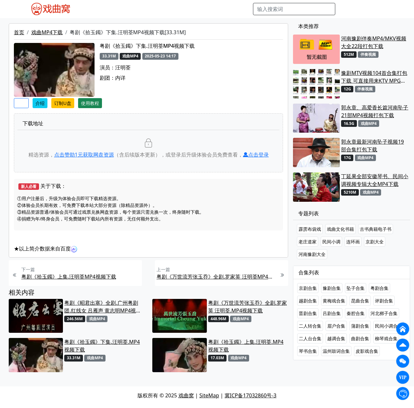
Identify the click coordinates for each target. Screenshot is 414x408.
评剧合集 (384, 301)
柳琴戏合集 (386, 338)
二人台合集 (310, 338)
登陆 (383, 9)
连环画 (353, 242)
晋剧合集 (308, 313)
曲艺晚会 (160, 9)
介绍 (40, 103)
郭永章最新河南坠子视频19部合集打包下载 (372, 145)
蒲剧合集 (360, 326)
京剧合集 (308, 288)
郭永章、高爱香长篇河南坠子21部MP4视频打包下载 (374, 111)
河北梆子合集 (384, 313)
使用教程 (90, 103)
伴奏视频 (210, 9)
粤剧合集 (379, 288)
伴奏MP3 (185, 9)
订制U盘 (62, 103)
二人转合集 (310, 326)
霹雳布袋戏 (309, 229)
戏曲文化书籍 (340, 229)
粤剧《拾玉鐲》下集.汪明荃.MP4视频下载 (102, 345)
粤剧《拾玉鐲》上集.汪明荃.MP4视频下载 (246, 345)
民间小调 (331, 242)
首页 (19, 32)
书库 (230, 9)
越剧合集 (308, 301)
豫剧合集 (332, 288)
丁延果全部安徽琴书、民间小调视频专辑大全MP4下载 (374, 180)
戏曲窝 (186, 395)
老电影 (138, 9)
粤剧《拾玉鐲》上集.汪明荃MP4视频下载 (68, 276)
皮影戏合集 (367, 351)
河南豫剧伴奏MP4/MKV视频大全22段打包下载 (373, 42)
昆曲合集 (360, 301)
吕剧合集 (332, 313)
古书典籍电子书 (375, 229)
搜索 (345, 9)
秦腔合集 (356, 313)
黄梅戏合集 (334, 301)
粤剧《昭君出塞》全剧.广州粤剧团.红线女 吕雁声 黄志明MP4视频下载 (102, 306)
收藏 (21, 103)
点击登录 (256, 154)
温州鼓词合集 (336, 351)
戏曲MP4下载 (47, 32)
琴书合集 (308, 351)
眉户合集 (336, 326)
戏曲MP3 (116, 9)
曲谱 (244, 9)
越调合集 (336, 338)
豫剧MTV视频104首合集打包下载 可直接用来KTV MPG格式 (374, 77)
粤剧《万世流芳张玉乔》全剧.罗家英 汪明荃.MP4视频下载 (247, 306)
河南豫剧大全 (312, 254)
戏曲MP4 (90, 9)
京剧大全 (375, 242)
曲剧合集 (360, 338)
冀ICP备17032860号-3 (251, 395)
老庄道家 (307, 242)
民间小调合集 (388, 326)
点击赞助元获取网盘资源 (84, 154)
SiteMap (209, 395)
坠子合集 (356, 288)
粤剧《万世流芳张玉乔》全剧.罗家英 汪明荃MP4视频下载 (216, 276)
